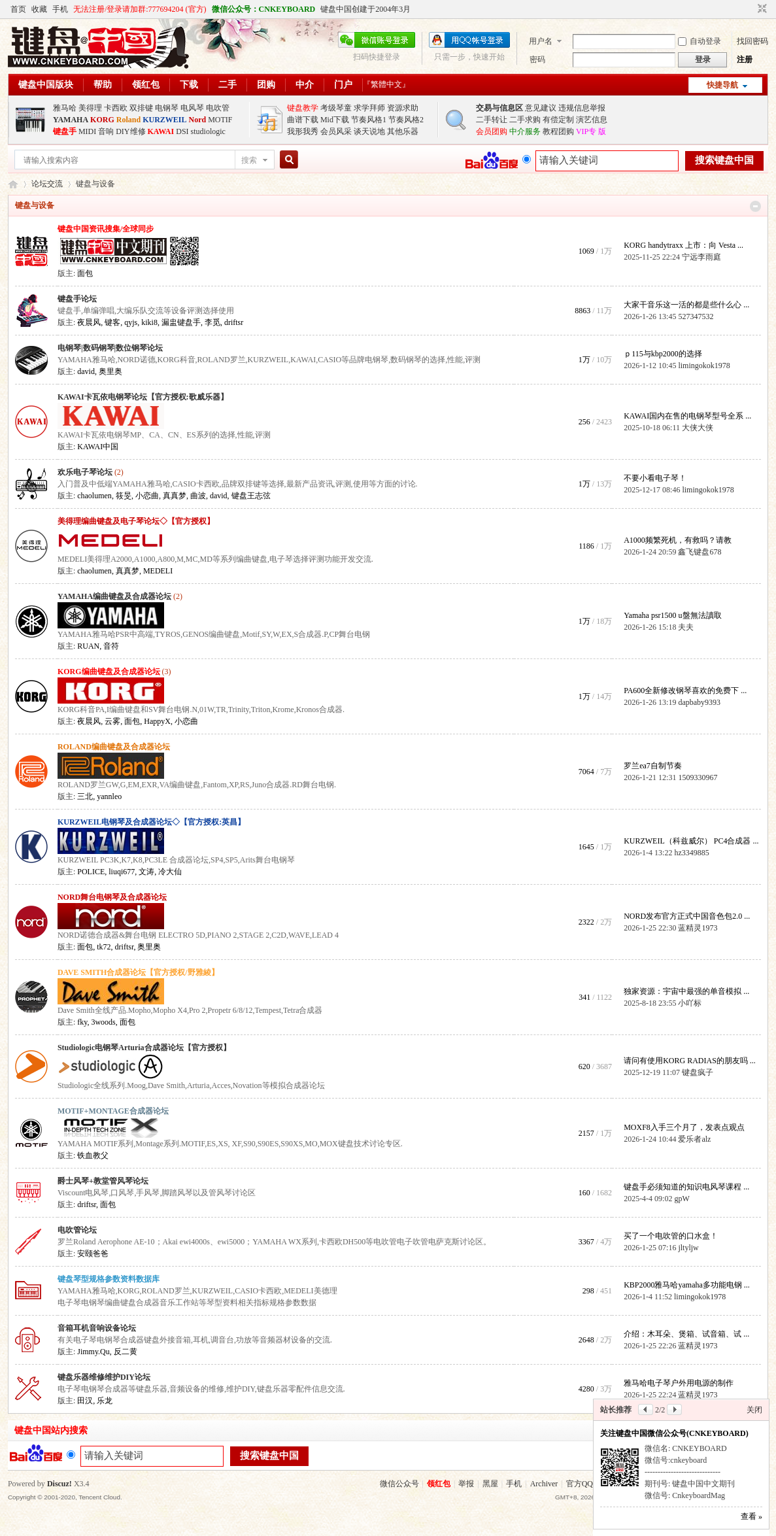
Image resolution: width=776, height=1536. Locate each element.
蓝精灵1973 (697, 927)
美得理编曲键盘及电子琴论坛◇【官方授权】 (136, 521)
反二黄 (125, 1351)
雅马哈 (64, 107)
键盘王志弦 (251, 495)
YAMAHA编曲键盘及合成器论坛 (114, 596)
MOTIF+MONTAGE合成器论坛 (113, 1111)
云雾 (112, 721)
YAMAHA (70, 119)
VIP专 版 (591, 131)
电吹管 (217, 107)
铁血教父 (93, 1155)
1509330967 (697, 777)
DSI (182, 131)
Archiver (544, 1483)
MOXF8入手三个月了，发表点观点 (684, 1127)
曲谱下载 (302, 119)
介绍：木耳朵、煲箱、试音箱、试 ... (686, 1334)
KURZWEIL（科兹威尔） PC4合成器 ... (691, 840)
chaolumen (94, 495)
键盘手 (64, 131)
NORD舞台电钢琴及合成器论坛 (112, 897)
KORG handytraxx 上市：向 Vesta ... (683, 245)
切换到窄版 (760, 9)
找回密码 (752, 41)
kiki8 (149, 322)
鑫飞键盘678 (699, 551)
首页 (18, 9)
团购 (266, 85)
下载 (189, 85)
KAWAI (161, 131)
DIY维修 (130, 131)
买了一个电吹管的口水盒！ (671, 1235)
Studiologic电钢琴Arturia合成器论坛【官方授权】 (144, 1047)
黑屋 (490, 1483)
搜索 (249, 160)
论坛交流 (47, 183)
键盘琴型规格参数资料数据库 (109, 1279)
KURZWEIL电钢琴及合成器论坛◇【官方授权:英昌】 (151, 822)
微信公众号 (399, 1483)
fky (82, 1022)
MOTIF (220, 119)
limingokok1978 (704, 365)
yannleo (109, 796)
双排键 (141, 107)
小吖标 (689, 1003)
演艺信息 (591, 119)
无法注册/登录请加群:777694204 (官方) (140, 9)
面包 (85, 273)
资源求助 (402, 107)
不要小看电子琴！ (655, 478)
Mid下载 (334, 119)
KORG (102, 119)
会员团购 (491, 131)
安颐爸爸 (93, 1253)
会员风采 (336, 131)
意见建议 (540, 107)
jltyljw (688, 1247)
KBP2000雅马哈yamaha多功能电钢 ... (687, 1284)
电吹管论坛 (77, 1230)
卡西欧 (115, 107)
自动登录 (699, 41)
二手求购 (525, 119)
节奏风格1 (368, 119)
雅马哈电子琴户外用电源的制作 (679, 1383)
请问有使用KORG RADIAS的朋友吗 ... (690, 1060)
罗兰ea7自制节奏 (653, 765)
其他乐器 (402, 131)
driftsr (233, 322)
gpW (681, 1198)
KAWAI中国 (97, 446)
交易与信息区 (499, 107)
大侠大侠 (697, 427)
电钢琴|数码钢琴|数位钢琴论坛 (110, 347)
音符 (111, 646)
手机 (60, 9)
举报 (466, 1483)
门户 (343, 85)
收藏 (39, 9)
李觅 (212, 322)
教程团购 (558, 131)
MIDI (87, 131)
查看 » (751, 1516)
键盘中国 (13, 184)
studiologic (208, 131)
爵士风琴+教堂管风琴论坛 (103, 1181)
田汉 (85, 1400)
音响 (106, 131)
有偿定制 (558, 119)
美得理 (90, 107)
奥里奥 (110, 371)
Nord (198, 119)
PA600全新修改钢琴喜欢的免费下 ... (685, 690)
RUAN (88, 646)
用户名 (540, 41)
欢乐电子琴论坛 (85, 472)
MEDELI (158, 570)
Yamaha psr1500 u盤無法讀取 (672, 615)
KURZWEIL (164, 119)
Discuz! (59, 1483)
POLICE (91, 871)
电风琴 (192, 107)
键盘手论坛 (77, 298)
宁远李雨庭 (701, 257)
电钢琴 (166, 107)
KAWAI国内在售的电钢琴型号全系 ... (687, 415)
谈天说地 (369, 131)
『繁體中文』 (386, 84)
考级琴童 (336, 107)
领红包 (146, 85)
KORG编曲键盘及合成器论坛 (109, 671)
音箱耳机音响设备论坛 (97, 1328)
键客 (112, 322)
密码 (537, 59)
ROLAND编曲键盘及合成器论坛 (114, 746)
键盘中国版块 (45, 85)
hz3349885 (691, 852)
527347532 (695, 316)
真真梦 (174, 495)
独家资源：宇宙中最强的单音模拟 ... (686, 991)
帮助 (102, 85)
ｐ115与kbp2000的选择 (663, 353)
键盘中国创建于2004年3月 (365, 9)
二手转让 (491, 119)
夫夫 (686, 627)
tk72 (103, 946)
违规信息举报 (581, 107)
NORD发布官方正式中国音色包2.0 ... (687, 916)
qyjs (130, 322)
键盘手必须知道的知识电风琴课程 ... (686, 1186)
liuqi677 (122, 871)
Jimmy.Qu (93, 1351)
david (86, 371)
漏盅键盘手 (181, 322)
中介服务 (525, 131)
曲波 (198, 495)
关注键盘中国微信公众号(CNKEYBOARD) (674, 1433)
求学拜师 (369, 107)
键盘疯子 (697, 1072)
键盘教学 (302, 107)
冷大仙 (170, 871)
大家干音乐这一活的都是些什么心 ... (686, 304)
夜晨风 (89, 322)
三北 (85, 796)
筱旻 (123, 495)
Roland (128, 119)
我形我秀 (302, 131)
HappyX (157, 721)
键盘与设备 (34, 205)
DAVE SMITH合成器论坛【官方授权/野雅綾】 (138, 972)
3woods (103, 1022)
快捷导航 (722, 85)
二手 (227, 85)
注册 (744, 59)
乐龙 (104, 1400)
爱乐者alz (694, 1139)
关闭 (754, 1409)
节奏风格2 (406, 119)
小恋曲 (147, 495)
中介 (304, 85)
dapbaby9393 (699, 702)
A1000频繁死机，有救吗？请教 (678, 540)
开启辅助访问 (750, 9)
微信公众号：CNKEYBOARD (264, 9)
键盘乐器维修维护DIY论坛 (104, 1377)
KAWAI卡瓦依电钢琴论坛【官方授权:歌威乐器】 (143, 396)
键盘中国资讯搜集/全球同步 (106, 228)
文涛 (146, 871)
